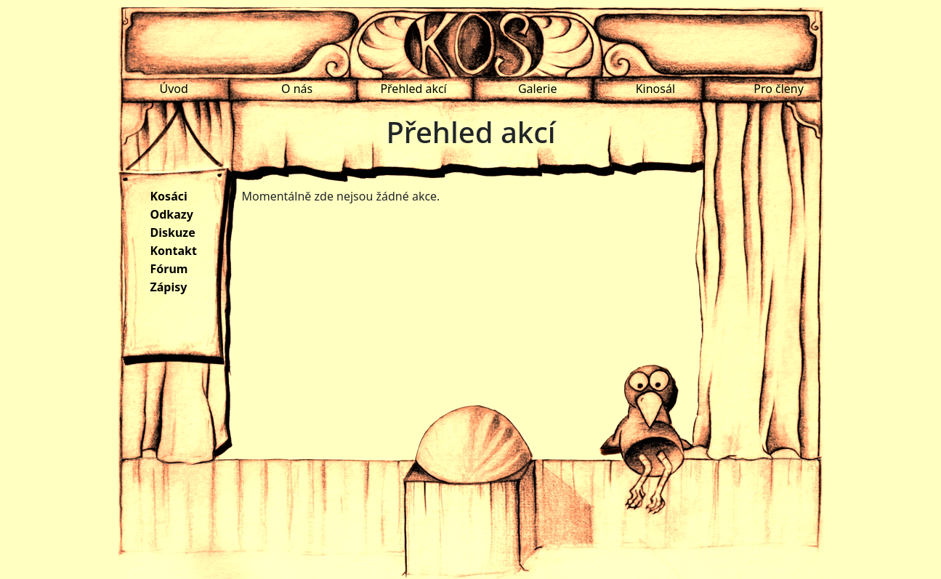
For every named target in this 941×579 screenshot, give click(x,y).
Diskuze (172, 232)
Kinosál (655, 89)
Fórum (169, 269)
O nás (296, 89)
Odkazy (171, 214)
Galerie (537, 89)
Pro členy (779, 89)
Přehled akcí (413, 89)
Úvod (174, 89)
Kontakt (173, 251)
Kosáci (168, 196)
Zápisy (168, 287)
